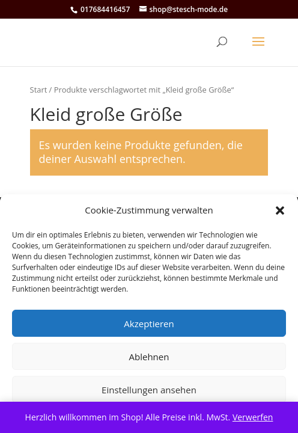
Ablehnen (149, 357)
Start (38, 89)
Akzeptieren (149, 324)
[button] (280, 210)
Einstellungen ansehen (149, 390)
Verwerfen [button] (253, 417)
